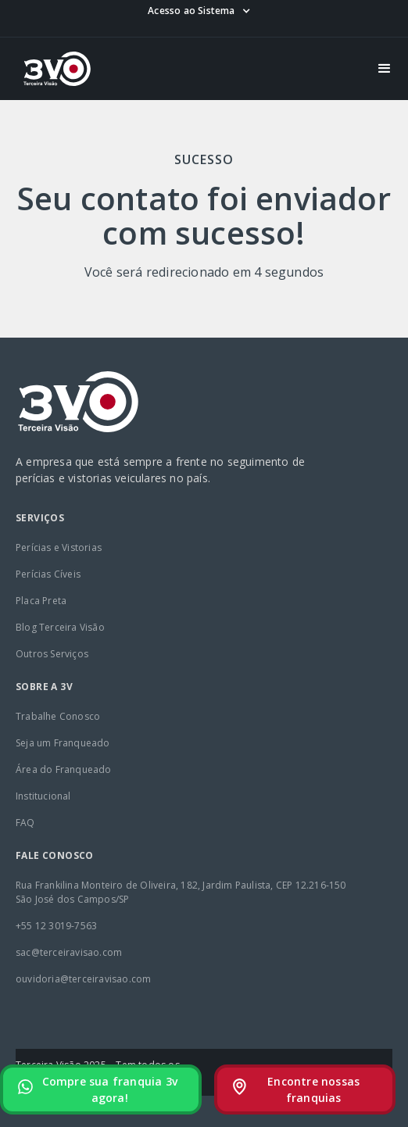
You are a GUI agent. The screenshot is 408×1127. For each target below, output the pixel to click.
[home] (53, 69)
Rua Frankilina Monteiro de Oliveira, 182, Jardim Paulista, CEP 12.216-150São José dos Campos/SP (181, 892)
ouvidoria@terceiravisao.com (83, 979)
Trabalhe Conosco (58, 716)
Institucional (43, 796)
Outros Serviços (52, 653)
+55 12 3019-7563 (56, 925)
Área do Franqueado (64, 769)
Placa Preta (41, 600)
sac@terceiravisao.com (69, 952)
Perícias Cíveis (48, 574)
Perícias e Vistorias (59, 547)
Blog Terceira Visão (60, 627)
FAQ (25, 822)
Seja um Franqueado (63, 743)
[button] (199, 11)
